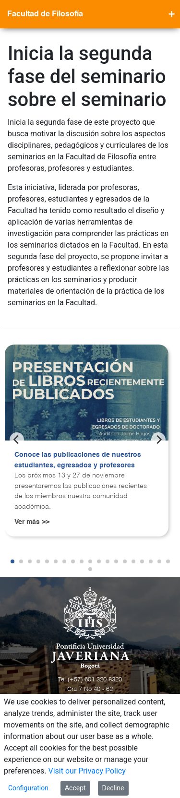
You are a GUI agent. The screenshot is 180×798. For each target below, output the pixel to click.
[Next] (158, 439)
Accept (75, 788)
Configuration (28, 788)
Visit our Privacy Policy (87, 770)
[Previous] (17, 439)
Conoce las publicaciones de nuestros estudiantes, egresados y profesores (77, 460)
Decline (113, 788)
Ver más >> (31, 522)
